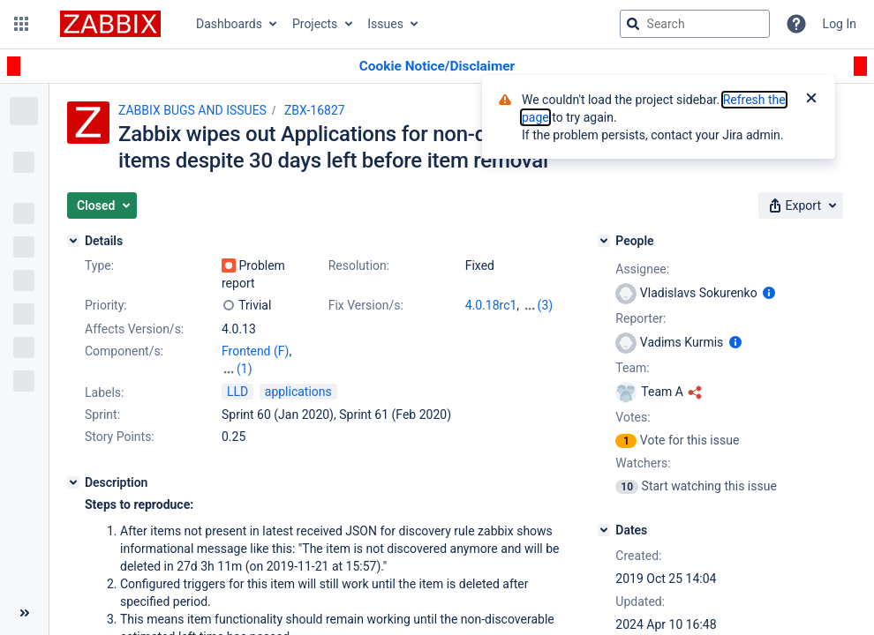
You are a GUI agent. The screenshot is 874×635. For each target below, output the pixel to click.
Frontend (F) (255, 351)
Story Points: (119, 437)
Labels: (104, 392)
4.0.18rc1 (491, 305)
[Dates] (604, 530)
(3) (546, 305)
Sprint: (102, 414)
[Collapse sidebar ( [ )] (24, 613)
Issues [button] (385, 24)
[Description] (73, 482)
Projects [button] (314, 24)
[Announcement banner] (437, 66)
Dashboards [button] (229, 24)
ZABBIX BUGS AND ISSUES (192, 110)
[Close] (811, 99)
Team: (632, 368)
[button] (21, 23)
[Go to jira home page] (110, 23)
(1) (244, 369)
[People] (604, 241)
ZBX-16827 (314, 110)
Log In (839, 24)
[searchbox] (695, 24)
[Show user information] (769, 293)
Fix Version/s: (365, 305)
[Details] (73, 241)
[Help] (796, 24)
